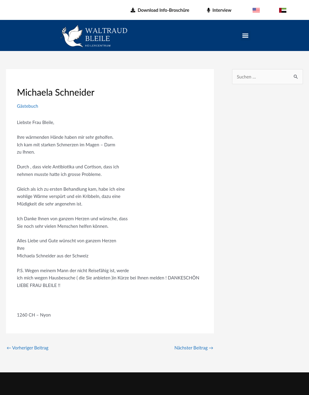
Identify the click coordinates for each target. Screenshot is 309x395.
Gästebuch (27, 106)
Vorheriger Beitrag (27, 347)
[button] (245, 35)
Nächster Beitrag (193, 347)
